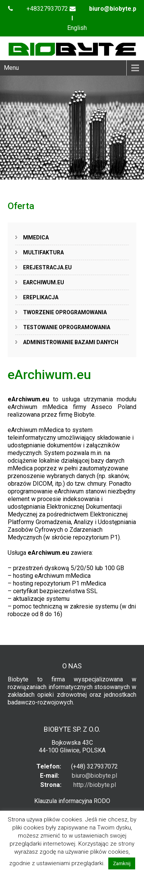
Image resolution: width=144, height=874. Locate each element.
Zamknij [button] (122, 863)
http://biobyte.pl (94, 784)
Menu (11, 67)
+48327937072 (47, 8)
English (77, 27)
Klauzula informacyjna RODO (72, 801)
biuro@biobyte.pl (94, 775)
